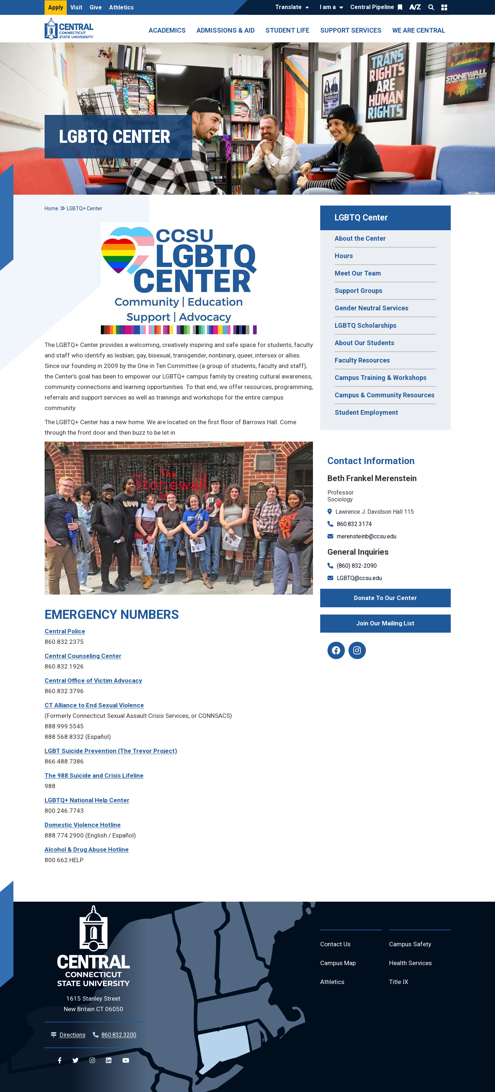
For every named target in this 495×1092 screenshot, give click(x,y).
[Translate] (290, 7)
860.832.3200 (119, 1034)
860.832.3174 (354, 524)
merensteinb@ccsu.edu (366, 536)
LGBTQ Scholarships (365, 325)
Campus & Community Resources (384, 395)
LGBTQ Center (361, 218)
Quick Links (444, 7)
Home (51, 208)
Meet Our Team (358, 273)
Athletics (121, 7)
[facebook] (336, 650)
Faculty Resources (362, 360)
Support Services (350, 30)
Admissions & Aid (226, 30)
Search (431, 7)
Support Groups (358, 290)
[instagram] (357, 650)
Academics (167, 30)
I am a (328, 7)
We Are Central (418, 30)
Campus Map (339, 964)
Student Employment (366, 412)
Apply (55, 7)
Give (96, 7)
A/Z (415, 7)
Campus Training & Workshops (380, 377)
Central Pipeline (372, 7)
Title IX (399, 984)
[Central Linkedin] (108, 1060)
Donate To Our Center (385, 597)
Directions (72, 1034)
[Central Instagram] (92, 1060)
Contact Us (336, 944)
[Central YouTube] (125, 1060)
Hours (344, 256)
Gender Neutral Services (371, 308)
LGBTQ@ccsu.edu (359, 578)
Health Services (412, 964)
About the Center (360, 238)
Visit (76, 7)
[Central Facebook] (60, 1060)
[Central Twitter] (76, 1060)
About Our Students (364, 343)
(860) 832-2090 (357, 565)
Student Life (287, 30)
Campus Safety (411, 944)
